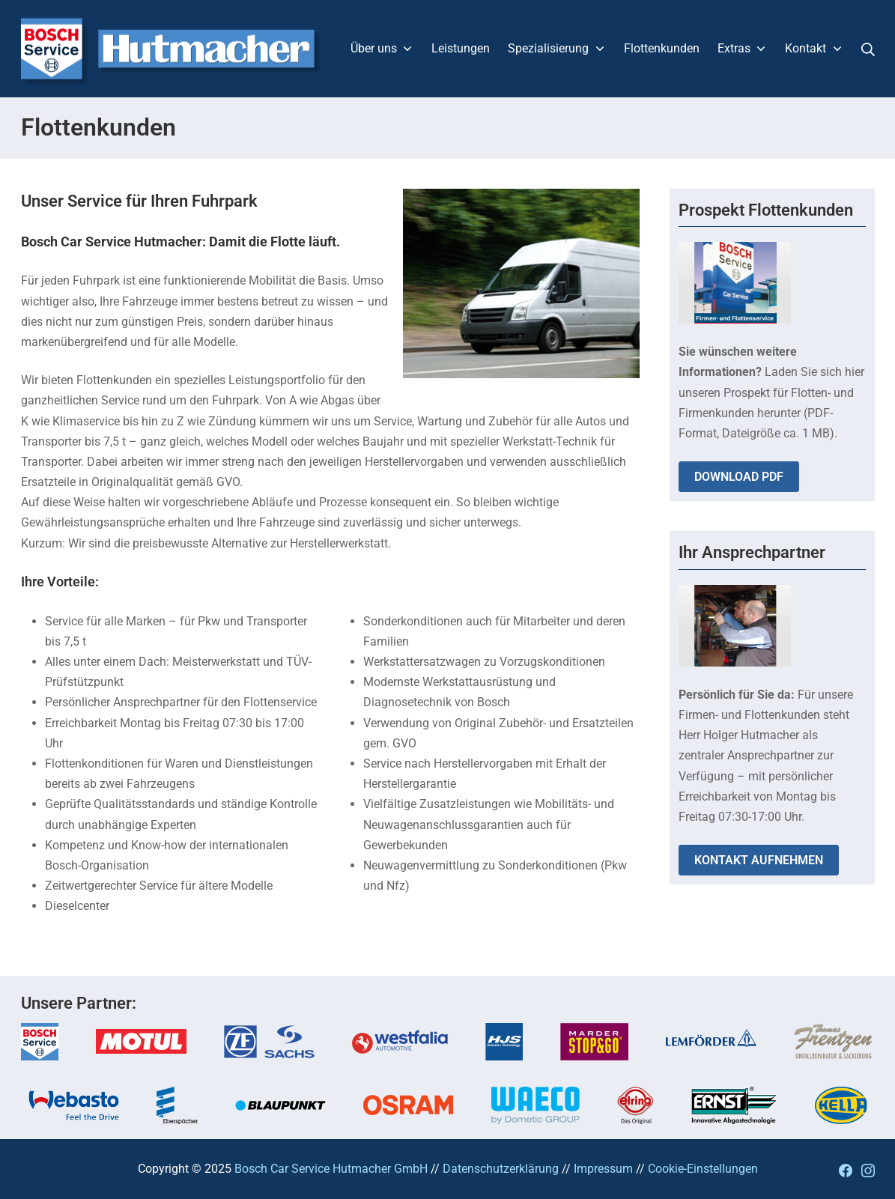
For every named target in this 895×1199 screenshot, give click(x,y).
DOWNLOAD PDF (738, 477)
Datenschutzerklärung (501, 1169)
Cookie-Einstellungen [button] (703, 1169)
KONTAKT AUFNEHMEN (758, 860)
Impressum (603, 1169)
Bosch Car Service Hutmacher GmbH (331, 1169)
